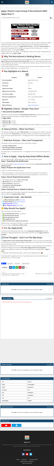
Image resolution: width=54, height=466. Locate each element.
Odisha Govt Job (8, 8)
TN (3, 395)
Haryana (4, 390)
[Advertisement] (27, 352)
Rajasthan (30, 392)
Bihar (3, 384)
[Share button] (26, 267)
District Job (17, 263)
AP (3, 381)
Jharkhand (30, 387)
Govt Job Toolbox (33, 459)
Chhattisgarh (31, 384)
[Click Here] (20, 205)
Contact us (24, 459)
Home (2, 8)
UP (29, 398)
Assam (29, 381)
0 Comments (49, 298)
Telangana (30, 395)
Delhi (3, 387)
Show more (50, 284)
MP (3, 392)
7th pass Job (10, 263)
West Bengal (5, 400)
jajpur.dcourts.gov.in (33, 105)
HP (29, 390)
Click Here (22, 200)
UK (3, 398)
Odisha (30, 400)
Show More (50, 364)
